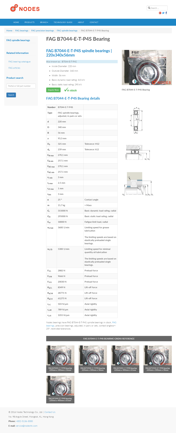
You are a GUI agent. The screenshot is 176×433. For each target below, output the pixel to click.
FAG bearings (21, 30)
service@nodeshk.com (26, 425)
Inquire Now (53, 90)
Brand (44, 22)
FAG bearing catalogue (19, 61)
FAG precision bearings (42, 30)
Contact (94, 22)
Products (30, 22)
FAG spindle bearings (67, 30)
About (81, 22)
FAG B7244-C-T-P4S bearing (125, 368)
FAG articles (14, 67)
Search (11, 95)
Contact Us (50, 412)
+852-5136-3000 (24, 421)
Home (16, 22)
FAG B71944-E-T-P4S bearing (158, 368)
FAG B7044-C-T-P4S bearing (60, 368)
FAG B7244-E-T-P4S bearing (60, 398)
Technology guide (63, 22)
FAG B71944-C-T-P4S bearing (93, 368)
